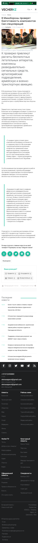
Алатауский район (27, 396)
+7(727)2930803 (8, 374)
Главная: (4, 15)
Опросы (4, 463)
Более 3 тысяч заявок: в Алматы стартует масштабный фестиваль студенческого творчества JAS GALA (20, 307)
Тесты (4, 442)
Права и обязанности (9, 487)
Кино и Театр (25, 444)
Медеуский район (26, 420)
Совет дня (24, 489)
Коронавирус (25, 485)
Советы (4, 433)
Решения (4, 482)
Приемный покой (26, 493)
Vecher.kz (8, 27)
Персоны (24, 448)
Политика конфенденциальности (13, 531)
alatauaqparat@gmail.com (12, 379)
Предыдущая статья (10, 286)
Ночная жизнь (25, 467)
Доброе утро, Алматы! (9, 446)
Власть (4, 491)
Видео (4, 467)
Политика (5, 404)
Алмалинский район (27, 400)
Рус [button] (29, 9)
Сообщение (5, 478)
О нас (3, 377)
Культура (24, 456)
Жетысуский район (27, 424)
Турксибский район (27, 412)
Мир (3, 412)
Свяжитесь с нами (8, 528)
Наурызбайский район (28, 416)
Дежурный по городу (27, 481)
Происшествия (7, 400)
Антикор (5, 540)
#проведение (7, 261)
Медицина (5, 424)
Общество (5, 408)
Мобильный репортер (9, 454)
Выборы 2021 (25, 476)
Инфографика (6, 450)
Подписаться (6, 537)
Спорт (4, 420)
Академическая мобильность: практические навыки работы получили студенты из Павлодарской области (21, 327)
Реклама (5, 534)
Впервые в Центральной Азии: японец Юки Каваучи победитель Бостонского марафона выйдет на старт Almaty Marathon (21, 347)
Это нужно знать (7, 495)
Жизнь (9, 15)
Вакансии (5, 396)
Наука (4, 416)
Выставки (24, 452)
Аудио (4, 458)
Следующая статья (28, 286)
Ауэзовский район (27, 404)
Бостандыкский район (28, 408)
